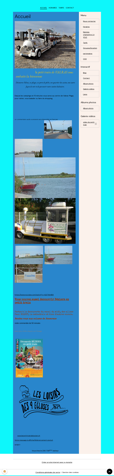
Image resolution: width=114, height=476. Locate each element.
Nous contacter (89, 22)
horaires (53, 8)
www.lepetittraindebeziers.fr (28, 436)
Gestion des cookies (70, 473)
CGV (85, 60)
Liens (85, 96)
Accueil (43, 8)
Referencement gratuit (44, 441)
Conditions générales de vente (47, 473)
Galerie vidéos (89, 91)
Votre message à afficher (25, 441)
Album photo (88, 85)
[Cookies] (4, 471)
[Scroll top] (109, 471)
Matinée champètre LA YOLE (89, 36)
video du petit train (90, 125)
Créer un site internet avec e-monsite (57, 463)
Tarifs (61, 8)
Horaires (86, 27)
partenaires (88, 55)
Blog (85, 74)
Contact (70, 8)
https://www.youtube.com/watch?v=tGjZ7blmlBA (34, 295)
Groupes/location (90, 49)
